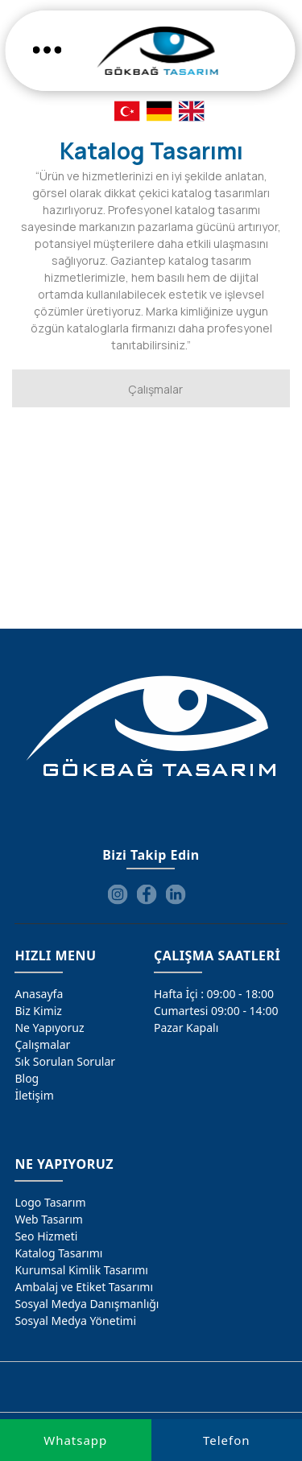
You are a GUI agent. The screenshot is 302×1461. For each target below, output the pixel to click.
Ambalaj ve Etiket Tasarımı (83, 1286)
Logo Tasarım (49, 1202)
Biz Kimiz (38, 1010)
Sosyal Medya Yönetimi (75, 1320)
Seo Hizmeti (45, 1236)
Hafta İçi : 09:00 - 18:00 (214, 993)
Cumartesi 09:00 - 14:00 (216, 1010)
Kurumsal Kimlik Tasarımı (81, 1269)
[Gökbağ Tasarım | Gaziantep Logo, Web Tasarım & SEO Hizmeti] (157, 50)
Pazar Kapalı (186, 1027)
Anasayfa (38, 993)
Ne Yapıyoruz (49, 1027)
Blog (26, 1078)
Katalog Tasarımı (58, 1253)
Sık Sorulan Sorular (64, 1061)
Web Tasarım (48, 1219)
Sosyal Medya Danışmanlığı (86, 1303)
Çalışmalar (42, 1044)
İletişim (33, 1095)
